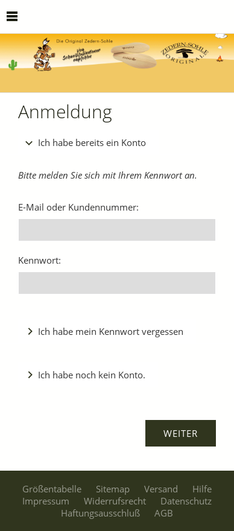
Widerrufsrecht (115, 501)
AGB (163, 513)
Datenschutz (186, 501)
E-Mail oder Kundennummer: (78, 207)
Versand (161, 489)
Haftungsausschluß (100, 513)
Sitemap (113, 489)
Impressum (45, 501)
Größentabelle (51, 489)
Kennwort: (39, 260)
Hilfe (202, 489)
